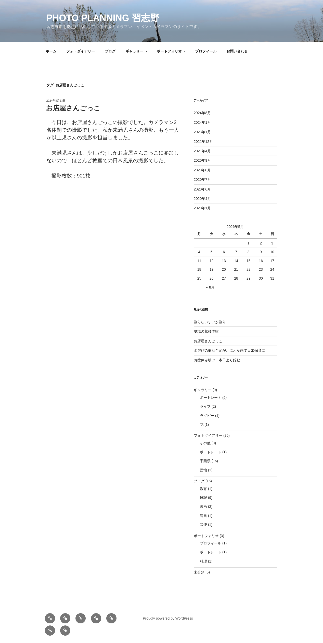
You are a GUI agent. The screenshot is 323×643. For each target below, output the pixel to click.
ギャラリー (136, 51)
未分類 (199, 572)
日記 (203, 498)
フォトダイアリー (80, 51)
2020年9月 (202, 160)
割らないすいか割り (210, 322)
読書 (203, 516)
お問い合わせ (237, 51)
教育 (203, 489)
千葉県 (205, 461)
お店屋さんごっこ (73, 108)
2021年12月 (203, 142)
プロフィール (205, 51)
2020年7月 (202, 179)
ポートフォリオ (172, 51)
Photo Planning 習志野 (102, 18)
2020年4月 (202, 199)
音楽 (203, 525)
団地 (203, 470)
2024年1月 (202, 122)
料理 (203, 561)
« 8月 (210, 287)
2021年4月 (202, 151)
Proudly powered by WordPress (168, 618)
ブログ (110, 51)
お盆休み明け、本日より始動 (217, 360)
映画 (203, 506)
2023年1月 (202, 132)
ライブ (205, 406)
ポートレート (210, 397)
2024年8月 (202, 113)
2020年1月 (202, 208)
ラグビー (207, 416)
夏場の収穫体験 (206, 331)
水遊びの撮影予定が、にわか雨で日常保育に (229, 350)
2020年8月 (202, 170)
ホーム (51, 51)
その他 (205, 443)
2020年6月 (202, 189)
